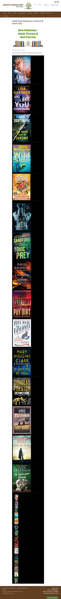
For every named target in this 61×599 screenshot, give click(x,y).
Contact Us (46, 5)
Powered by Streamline (49, 593)
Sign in (56, 593)
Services (14, 13)
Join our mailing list (52, 597)
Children (36, 13)
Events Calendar (21, 13)
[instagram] (55, 2)
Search (40, 4)
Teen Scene (42, 13)
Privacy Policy (55, 588)
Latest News (30, 13)
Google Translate (54, 5)
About (9, 13)
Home (4, 13)
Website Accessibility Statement (50, 591)
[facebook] (57, 2)
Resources (49, 13)
